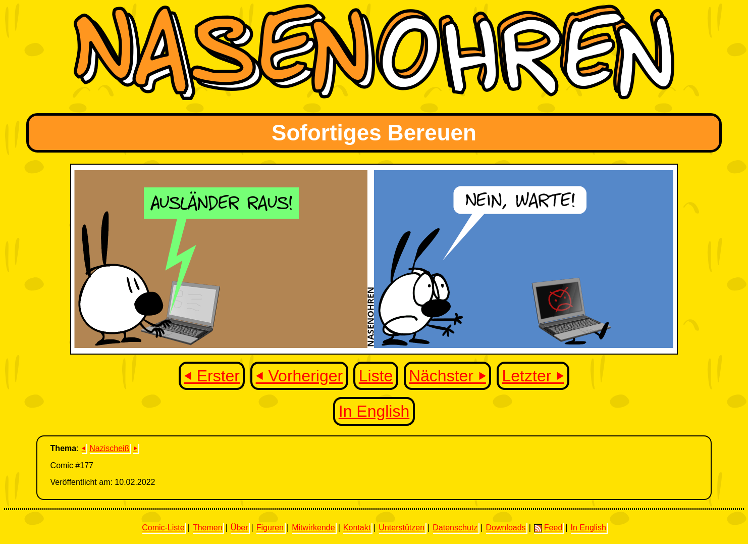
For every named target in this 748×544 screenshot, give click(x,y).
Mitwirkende (313, 527)
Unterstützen (401, 527)
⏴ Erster (212, 376)
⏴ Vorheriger (299, 376)
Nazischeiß (109, 448)
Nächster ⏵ (447, 376)
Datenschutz (455, 527)
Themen (208, 527)
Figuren (270, 527)
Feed (548, 527)
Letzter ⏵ (533, 376)
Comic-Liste (163, 527)
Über (239, 527)
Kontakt (356, 527)
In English (374, 411)
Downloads (505, 527)
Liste (376, 376)
